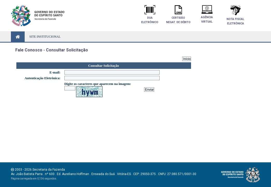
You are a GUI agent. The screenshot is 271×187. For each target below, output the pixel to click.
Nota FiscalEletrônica (235, 15)
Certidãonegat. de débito (178, 14)
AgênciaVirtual (207, 14)
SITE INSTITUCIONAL (44, 36)
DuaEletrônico (149, 14)
